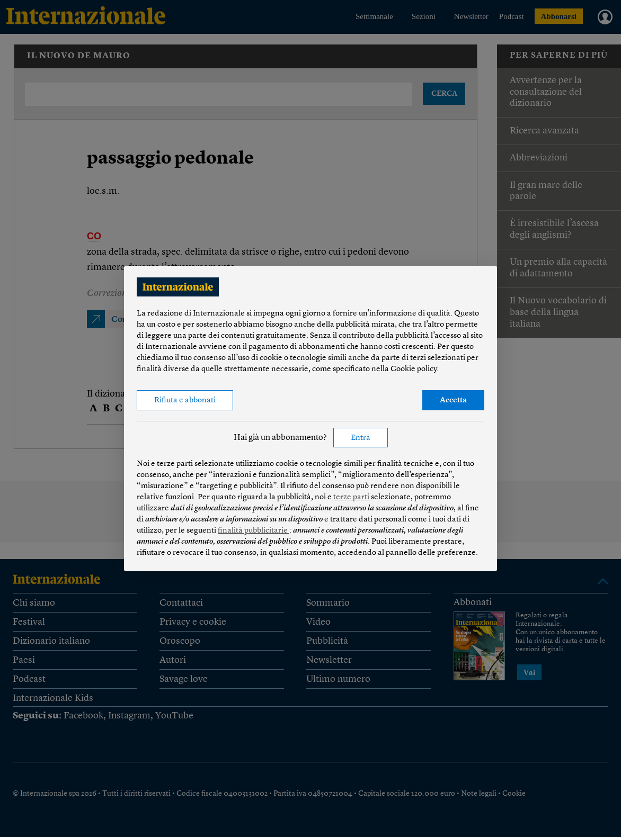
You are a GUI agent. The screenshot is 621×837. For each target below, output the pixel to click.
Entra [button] (360, 438)
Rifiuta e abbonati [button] (185, 400)
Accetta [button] (453, 400)
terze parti (352, 497)
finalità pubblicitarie (253, 531)
